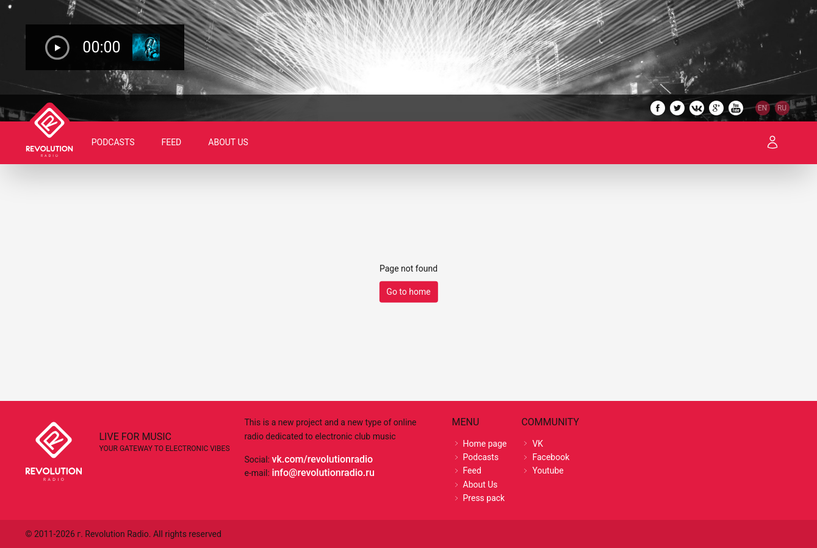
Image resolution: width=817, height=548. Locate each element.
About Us (229, 142)
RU (781, 108)
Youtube (547, 470)
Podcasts (113, 142)
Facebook (550, 457)
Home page (485, 444)
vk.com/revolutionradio (322, 459)
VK (537, 444)
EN (762, 108)
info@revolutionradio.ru (323, 472)
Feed (172, 142)
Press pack (484, 498)
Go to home (408, 292)
